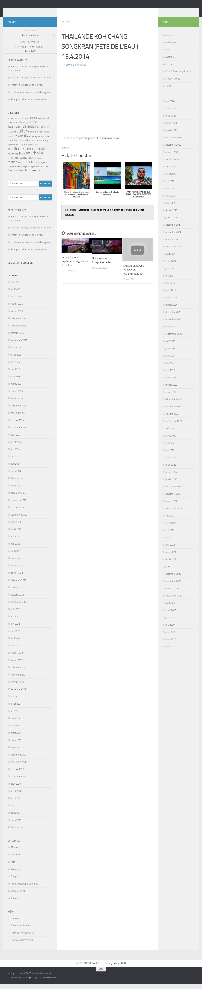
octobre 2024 (17, 425)
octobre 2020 (17, 774)
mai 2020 (15, 810)
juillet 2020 (16, 795)
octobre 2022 (17, 599)
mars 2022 (16, 650)
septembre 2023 (19, 519)
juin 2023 (15, 541)
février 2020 (17, 832)
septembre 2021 (19, 694)
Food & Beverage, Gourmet (24, 888)
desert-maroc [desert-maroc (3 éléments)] (36, 136)
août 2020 (16, 788)
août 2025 (16, 352)
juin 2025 (15, 366)
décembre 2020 (18, 759)
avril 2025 (15, 381)
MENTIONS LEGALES (87, 967)
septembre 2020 (19, 781)
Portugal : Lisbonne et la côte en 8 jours (30, 104)
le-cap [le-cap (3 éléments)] (45, 145)
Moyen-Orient (18, 895)
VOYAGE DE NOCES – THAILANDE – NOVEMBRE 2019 (134, 274)
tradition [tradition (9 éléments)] (24, 175)
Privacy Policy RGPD (115, 967)
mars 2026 (16, 301)
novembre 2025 (19, 330)
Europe (14, 881)
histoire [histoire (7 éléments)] (19, 145)
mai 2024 (15, 461)
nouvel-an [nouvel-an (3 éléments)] (12, 158)
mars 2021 (16, 737)
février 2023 (17, 570)
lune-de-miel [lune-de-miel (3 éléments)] (21, 149)
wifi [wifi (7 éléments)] (39, 175)
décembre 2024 (18, 410)
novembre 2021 (19, 679)
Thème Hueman (49, 982)
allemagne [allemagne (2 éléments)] (25, 123)
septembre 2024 (19, 432)
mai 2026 (15, 286)
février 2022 (17, 657)
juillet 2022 (16, 621)
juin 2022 (15, 628)
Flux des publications (21, 930)
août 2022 (16, 614)
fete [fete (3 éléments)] (28, 141)
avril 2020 (15, 817)
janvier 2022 (17, 664)
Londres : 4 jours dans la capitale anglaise (30, 96)
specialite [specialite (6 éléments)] (36, 171)
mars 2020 (16, 824)
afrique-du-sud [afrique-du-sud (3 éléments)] (14, 123)
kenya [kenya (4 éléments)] (33, 145)
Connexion (16, 922)
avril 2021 (15, 730)
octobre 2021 (17, 686)
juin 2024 (15, 454)
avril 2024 (15, 468)
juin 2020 (15, 803)
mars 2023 (16, 563)
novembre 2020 (19, 766)
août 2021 (16, 701)
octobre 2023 (17, 512)
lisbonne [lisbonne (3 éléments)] (11, 149)
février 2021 (17, 744)
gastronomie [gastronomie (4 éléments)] (42, 141)
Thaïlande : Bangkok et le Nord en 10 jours (31, 82)
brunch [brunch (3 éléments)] (11, 127)
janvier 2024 (17, 490)
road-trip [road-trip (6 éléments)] (30, 167)
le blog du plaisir (30, 11)
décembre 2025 (18, 323)
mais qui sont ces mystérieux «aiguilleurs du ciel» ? (75, 265)
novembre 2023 (19, 505)
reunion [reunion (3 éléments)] (21, 167)
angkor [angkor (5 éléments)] (33, 122)
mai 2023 (15, 548)
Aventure (15, 873)
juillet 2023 (16, 534)
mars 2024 (16, 475)
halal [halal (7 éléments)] (11, 145)
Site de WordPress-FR (22, 944)
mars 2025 (16, 388)
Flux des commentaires (22, 937)
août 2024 (16, 439)
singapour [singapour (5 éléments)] (24, 171)
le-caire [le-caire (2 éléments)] (39, 145)
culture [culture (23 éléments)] (23, 135)
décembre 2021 (18, 672)
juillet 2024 (16, 446)
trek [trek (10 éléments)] (33, 175)
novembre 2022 (19, 592)
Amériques (16, 859)
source (65, 152)
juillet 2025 (16, 359)
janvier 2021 (17, 752)
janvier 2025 (17, 403)
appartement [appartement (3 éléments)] (43, 123)
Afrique (14, 852)
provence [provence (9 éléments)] (27, 162)
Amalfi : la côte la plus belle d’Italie (27, 89)
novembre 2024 (19, 417)
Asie (13, 866)
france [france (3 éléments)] (33, 141)
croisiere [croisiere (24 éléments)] (31, 131)
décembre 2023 (18, 497)
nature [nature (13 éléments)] (44, 153)
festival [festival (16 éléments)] (20, 140)
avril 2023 (15, 555)
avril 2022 (15, 643)
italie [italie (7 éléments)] (27, 145)
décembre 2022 (18, 585)
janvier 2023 (17, 577)
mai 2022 (15, 635)
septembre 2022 (19, 606)
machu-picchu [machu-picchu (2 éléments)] (33, 150)
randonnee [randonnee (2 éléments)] (39, 163)
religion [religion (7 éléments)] (12, 167)
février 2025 (17, 395)
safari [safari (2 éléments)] (37, 167)
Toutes (66, 26)
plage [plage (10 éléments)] (21, 158)
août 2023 (16, 526)
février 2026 (17, 308)
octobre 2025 (17, 337)
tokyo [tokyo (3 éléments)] (16, 175)
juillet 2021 (16, 708)
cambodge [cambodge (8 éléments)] (21, 127)
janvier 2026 (17, 315)
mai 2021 (15, 723)
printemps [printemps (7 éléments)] (14, 162)
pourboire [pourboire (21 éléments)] (34, 157)
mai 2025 (15, 374)
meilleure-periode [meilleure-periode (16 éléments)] (23, 153)
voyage (70, 69)
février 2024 (17, 483)
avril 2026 (15, 294)
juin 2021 (15, 715)
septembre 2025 (19, 345)
